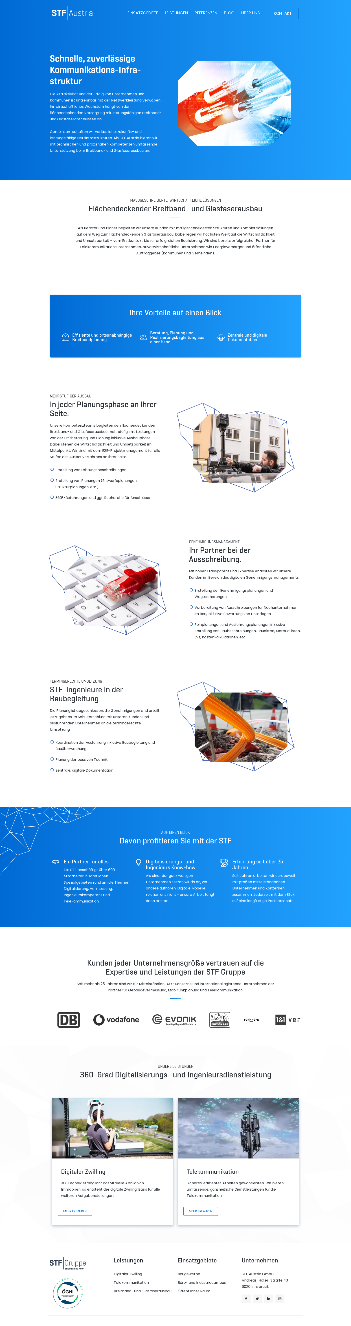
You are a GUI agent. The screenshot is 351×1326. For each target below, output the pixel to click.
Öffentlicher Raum (194, 1291)
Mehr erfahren (75, 1211)
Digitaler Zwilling (128, 1274)
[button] (143, 13)
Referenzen (206, 13)
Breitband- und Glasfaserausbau (142, 1291)
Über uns (250, 13)
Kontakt (283, 13)
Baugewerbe (189, 1274)
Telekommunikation (131, 1282)
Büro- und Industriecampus (202, 1282)
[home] (72, 13)
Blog (229, 13)
